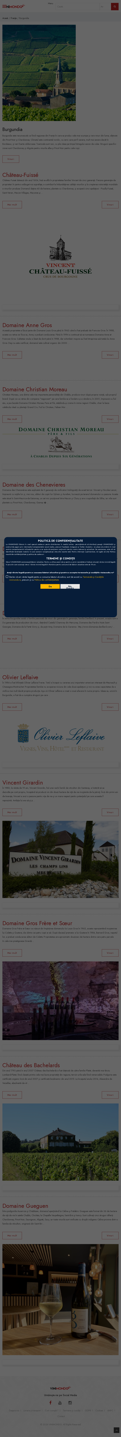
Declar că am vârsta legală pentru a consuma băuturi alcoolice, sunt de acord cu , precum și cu (56, 578)
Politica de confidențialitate (46, 579)
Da (50, 586)
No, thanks (70, 587)
